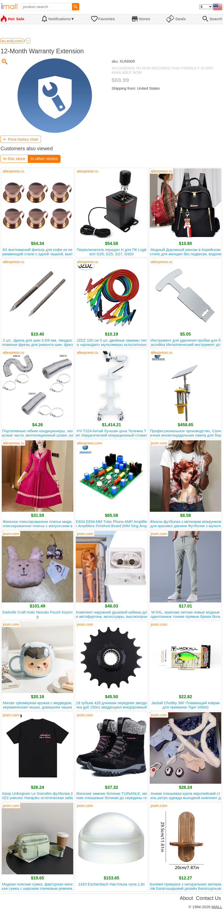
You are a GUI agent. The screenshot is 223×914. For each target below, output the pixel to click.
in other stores (44, 158)
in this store (14, 158)
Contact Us (208, 898)
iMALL (216, 907)
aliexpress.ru (13, 171)
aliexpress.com (89, 443)
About (186, 898)
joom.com (159, 443)
